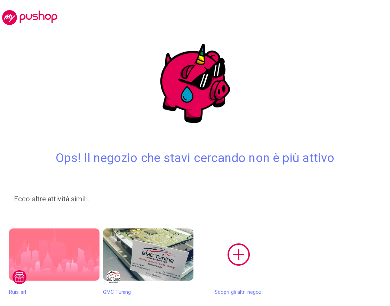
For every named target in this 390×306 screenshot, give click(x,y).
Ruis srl (54, 261)
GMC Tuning (148, 261)
